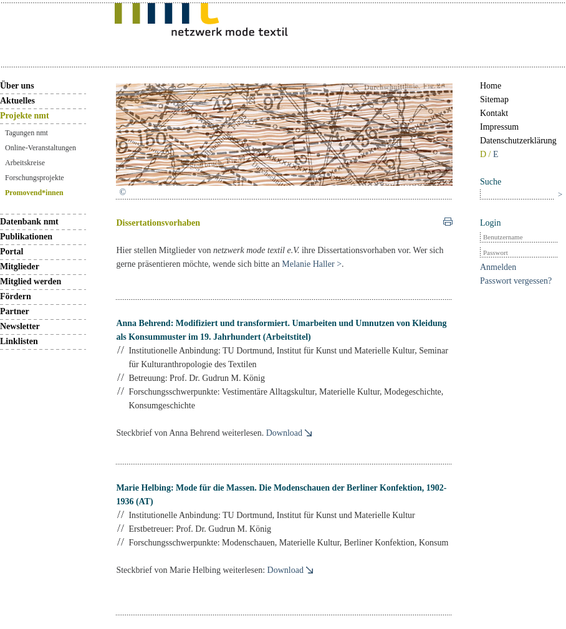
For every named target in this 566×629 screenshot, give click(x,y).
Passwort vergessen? (516, 281)
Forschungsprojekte (34, 177)
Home (490, 85)
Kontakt (494, 113)
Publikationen (26, 236)
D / (486, 154)
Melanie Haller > (312, 264)
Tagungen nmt (26, 132)
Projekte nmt (24, 115)
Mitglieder (19, 266)
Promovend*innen (34, 192)
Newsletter (20, 326)
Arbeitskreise (25, 162)
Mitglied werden (30, 281)
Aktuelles (17, 100)
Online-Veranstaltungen (40, 147)
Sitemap (494, 99)
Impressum (499, 127)
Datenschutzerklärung (518, 140)
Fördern (15, 296)
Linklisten (19, 341)
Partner (14, 311)
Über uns (17, 85)
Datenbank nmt (29, 221)
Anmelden (498, 267)
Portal (11, 251)
